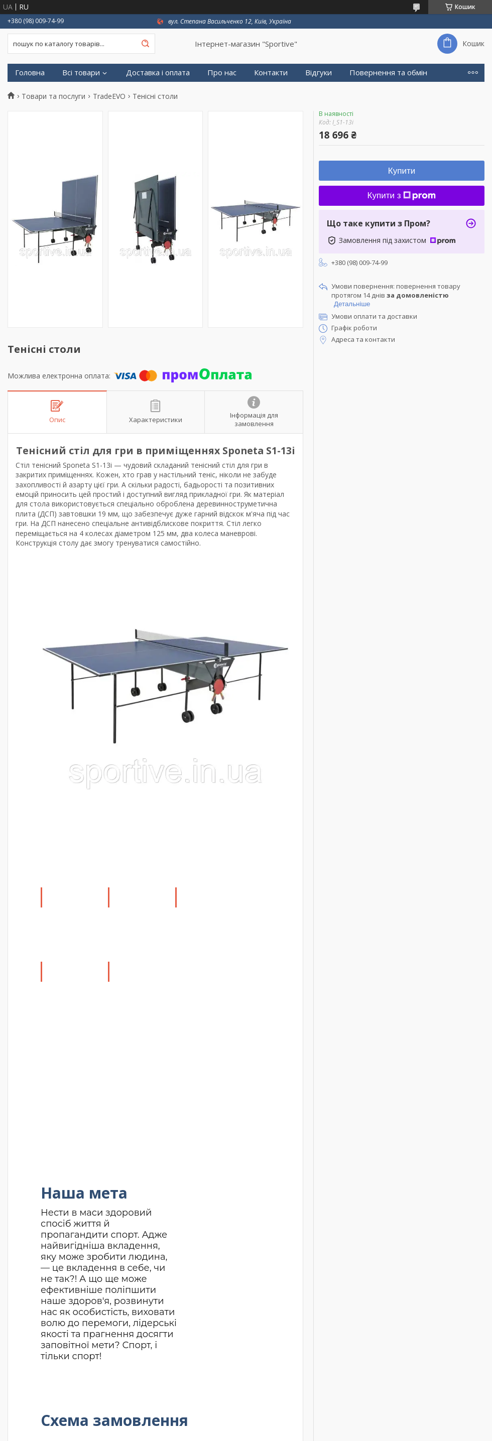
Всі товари (81, 72)
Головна (30, 72)
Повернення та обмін (388, 72)
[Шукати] (145, 44)
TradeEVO (109, 96)
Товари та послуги (53, 96)
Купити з (401, 195)
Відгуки (318, 72)
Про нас (221, 72)
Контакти (271, 72)
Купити (401, 171)
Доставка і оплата (158, 72)
